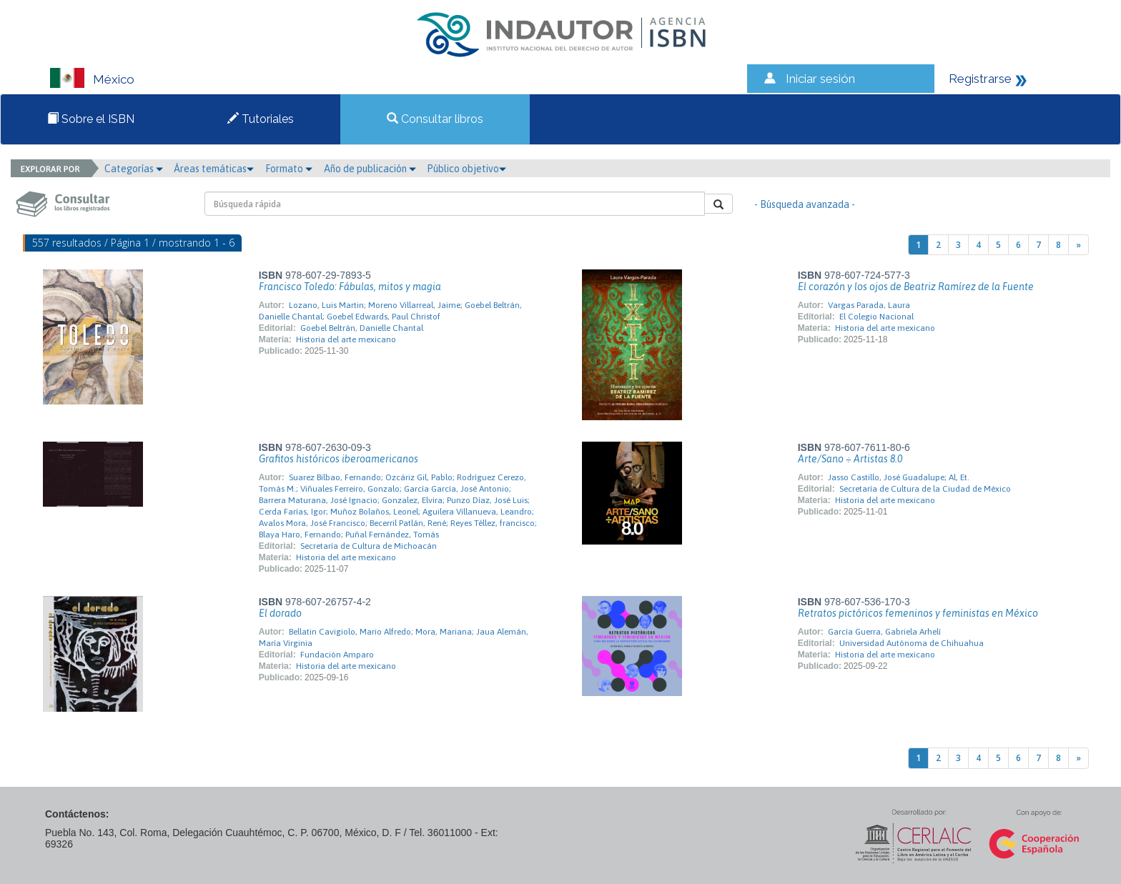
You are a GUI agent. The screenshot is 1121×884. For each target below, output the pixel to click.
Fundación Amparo (337, 655)
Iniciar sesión (820, 78)
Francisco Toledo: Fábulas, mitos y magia (350, 286)
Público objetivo (466, 168)
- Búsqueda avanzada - (804, 204)
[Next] (1078, 244)
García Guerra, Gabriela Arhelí (884, 632)
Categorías (133, 168)
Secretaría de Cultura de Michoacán (368, 546)
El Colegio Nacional (876, 317)
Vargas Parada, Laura (869, 305)
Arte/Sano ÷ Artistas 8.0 (850, 459)
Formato (288, 168)
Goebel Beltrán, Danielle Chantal (361, 328)
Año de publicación (370, 168)
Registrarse (980, 78)
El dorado (280, 613)
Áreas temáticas (214, 168)
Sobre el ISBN (90, 119)
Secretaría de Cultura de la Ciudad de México (925, 489)
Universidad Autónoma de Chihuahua (911, 643)
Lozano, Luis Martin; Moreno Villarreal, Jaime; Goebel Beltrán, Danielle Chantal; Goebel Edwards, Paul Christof (390, 311)
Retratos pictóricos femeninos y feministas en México (918, 613)
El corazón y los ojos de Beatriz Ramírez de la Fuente (916, 286)
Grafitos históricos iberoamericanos (338, 459)
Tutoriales (260, 119)
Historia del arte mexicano (346, 339)
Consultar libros (435, 119)
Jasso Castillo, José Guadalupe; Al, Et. (898, 477)
